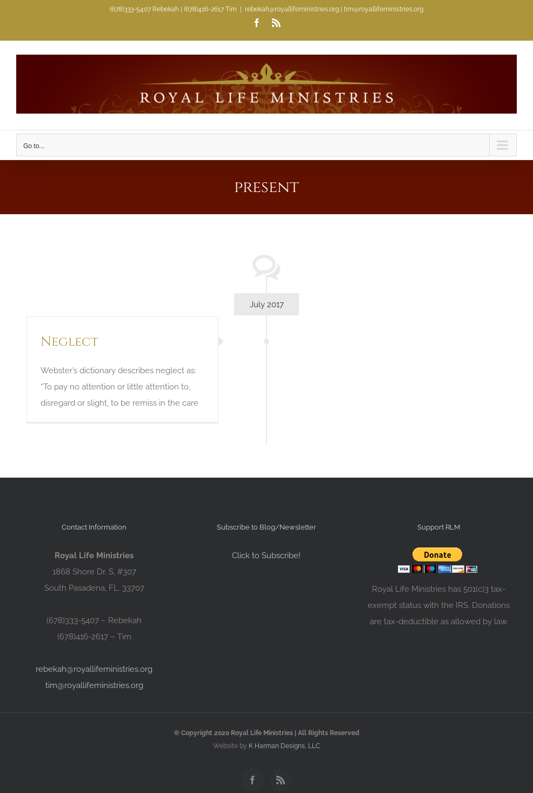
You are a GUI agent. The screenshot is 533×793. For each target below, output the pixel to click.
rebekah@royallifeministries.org (94, 669)
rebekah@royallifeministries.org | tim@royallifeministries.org (334, 9)
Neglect (69, 342)
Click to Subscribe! (266, 555)
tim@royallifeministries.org (94, 685)
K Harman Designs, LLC (284, 746)
